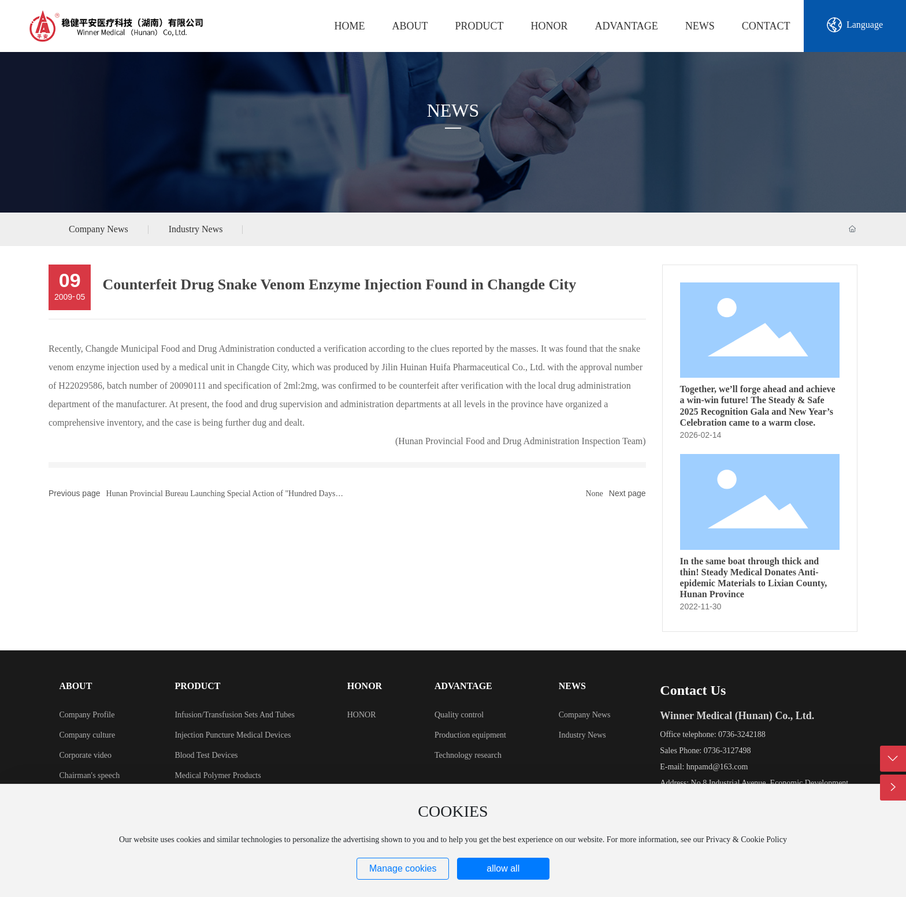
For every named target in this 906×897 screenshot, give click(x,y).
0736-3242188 (742, 734)
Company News (98, 229)
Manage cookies (403, 868)
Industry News (196, 229)
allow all (503, 868)
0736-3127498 (727, 750)
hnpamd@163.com (717, 766)
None (594, 493)
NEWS (453, 110)
